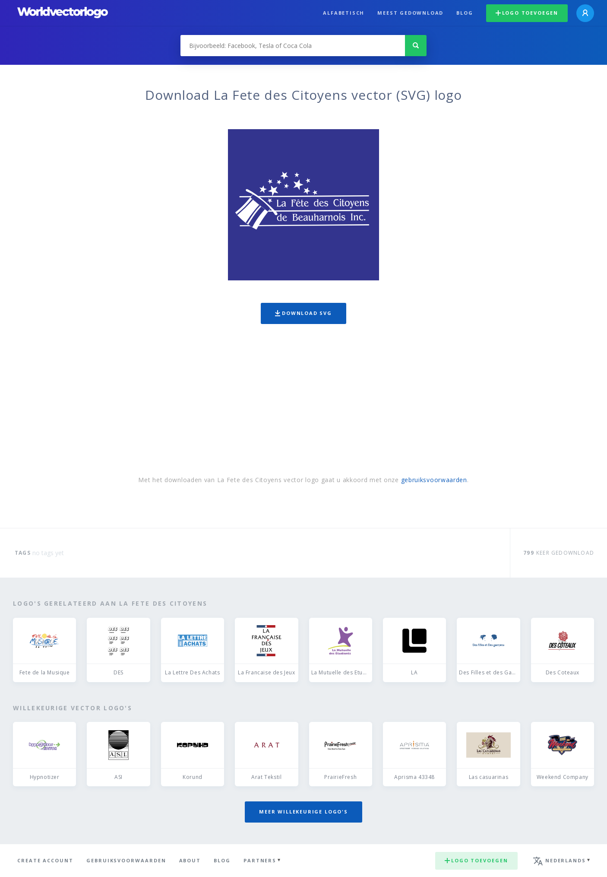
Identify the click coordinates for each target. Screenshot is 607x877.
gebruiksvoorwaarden (434, 480)
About (190, 860)
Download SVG (303, 313)
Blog (464, 13)
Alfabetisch (343, 13)
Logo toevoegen (527, 13)
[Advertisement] (303, 401)
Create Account (45, 860)
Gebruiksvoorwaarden (126, 860)
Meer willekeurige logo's (303, 811)
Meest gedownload (410, 13)
